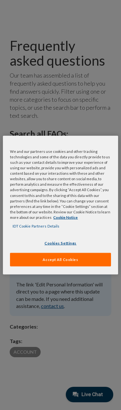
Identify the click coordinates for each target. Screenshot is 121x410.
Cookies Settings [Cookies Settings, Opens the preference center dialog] (60, 243)
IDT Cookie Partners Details (36, 226)
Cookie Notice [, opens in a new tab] (65, 217)
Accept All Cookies (60, 259)
